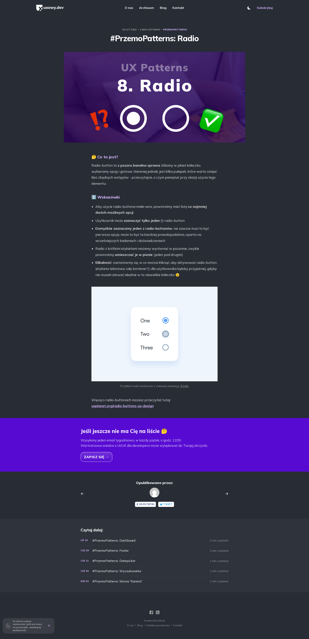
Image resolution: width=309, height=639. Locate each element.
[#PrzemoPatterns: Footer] (154, 551)
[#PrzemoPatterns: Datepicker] (154, 561)
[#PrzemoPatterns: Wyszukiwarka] (154, 571)
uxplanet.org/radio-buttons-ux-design (122, 406)
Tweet (166, 504)
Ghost (161, 620)
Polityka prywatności (158, 625)
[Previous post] (84, 494)
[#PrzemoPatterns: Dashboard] (154, 540)
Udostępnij (145, 504)
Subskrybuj (265, 8)
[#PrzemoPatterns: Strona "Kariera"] (154, 581)
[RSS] (157, 612)
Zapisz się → (96, 457)
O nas (129, 8)
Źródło (184, 386)
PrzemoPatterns (175, 29)
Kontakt (178, 8)
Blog (163, 8)
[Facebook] (151, 612)
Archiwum (146, 8)
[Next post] (225, 494)
